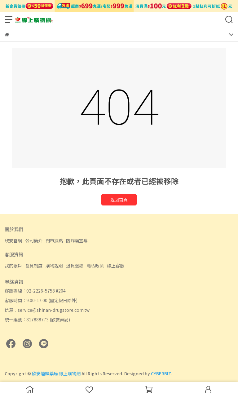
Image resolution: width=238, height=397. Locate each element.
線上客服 (115, 265)
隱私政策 (95, 265)
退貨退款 (74, 265)
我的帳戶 (13, 265)
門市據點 (54, 240)
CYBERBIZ (161, 373)
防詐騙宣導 (77, 240)
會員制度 (33, 265)
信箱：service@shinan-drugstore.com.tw (47, 310)
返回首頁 (119, 199)
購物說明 (54, 265)
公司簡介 (33, 240)
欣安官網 (13, 240)
